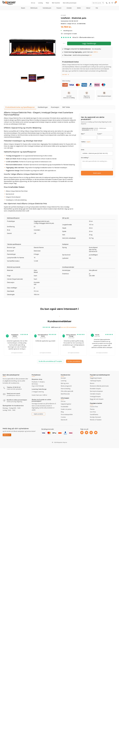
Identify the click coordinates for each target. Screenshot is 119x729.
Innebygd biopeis (95, 396)
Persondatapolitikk (67, 414)
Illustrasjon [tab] (55, 107)
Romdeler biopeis (95, 388)
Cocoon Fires (94, 406)
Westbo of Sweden (95, 420)
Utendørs (69, 8)
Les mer (65, 74)
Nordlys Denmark (95, 417)
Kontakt (63, 378)
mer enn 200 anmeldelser (68, 329)
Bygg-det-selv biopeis (96, 399)
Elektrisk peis (33, 8)
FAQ (97, 8)
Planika (92, 409)
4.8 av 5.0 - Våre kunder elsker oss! (83, 37)
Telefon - (85, 142)
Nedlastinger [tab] (43, 107)
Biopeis (23, 8)
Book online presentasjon (69, 3)
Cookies (63, 417)
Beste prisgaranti (66, 386)
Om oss (33, 3)
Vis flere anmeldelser (73, 361)
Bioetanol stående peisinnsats (99, 386)
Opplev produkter (38, 414)
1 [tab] (59, 316)
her (91, 57)
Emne (82, 149)
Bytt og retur (65, 383)
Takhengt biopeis (95, 381)
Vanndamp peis (47, 8)
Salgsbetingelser (66, 404)
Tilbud (47, 3)
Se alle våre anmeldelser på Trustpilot (50, 361)
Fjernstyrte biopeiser (96, 391)
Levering (40, 3)
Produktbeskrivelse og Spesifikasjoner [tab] (20, 107)
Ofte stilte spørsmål (67, 391)
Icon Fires (93, 412)
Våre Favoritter (56, 3)
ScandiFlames (94, 414)
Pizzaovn (59, 8)
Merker (79, 8)
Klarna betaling (65, 388)
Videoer (88, 8)
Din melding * (85, 157)
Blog (62, 412)
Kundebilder (64, 406)
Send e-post (97, 173)
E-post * (99, 134)
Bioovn (92, 383)
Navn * (83, 134)
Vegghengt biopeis (96, 378)
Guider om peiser (66, 409)
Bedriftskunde (65, 394)
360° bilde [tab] (66, 107)
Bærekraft (64, 420)
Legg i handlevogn (89, 43)
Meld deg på (7, 434)
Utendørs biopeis (95, 394)
